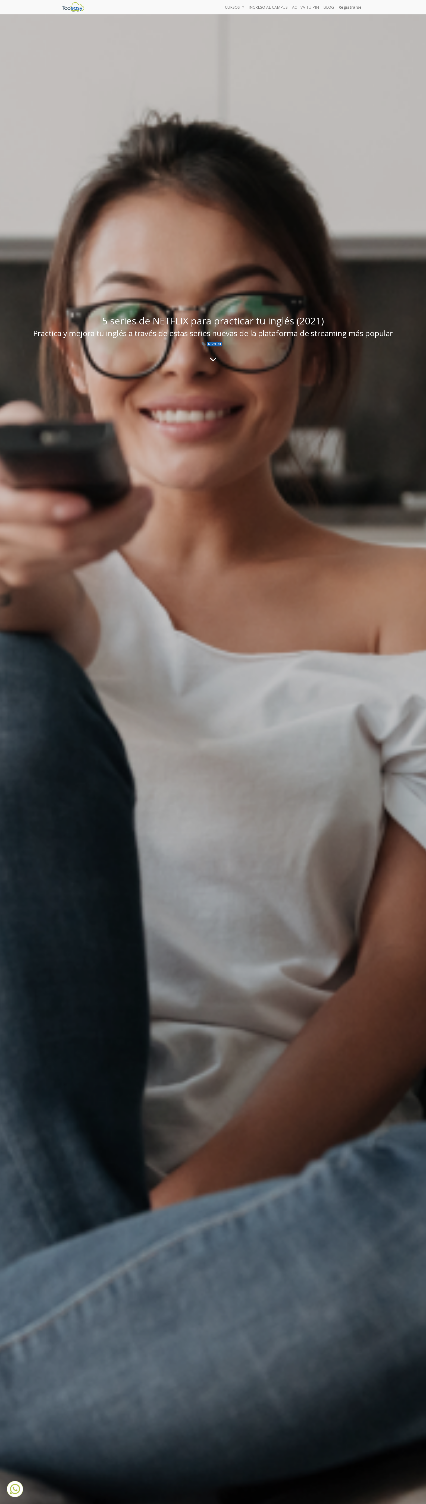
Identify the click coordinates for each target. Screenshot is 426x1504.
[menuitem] (268, 7)
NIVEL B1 (214, 344)
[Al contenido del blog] (213, 359)
